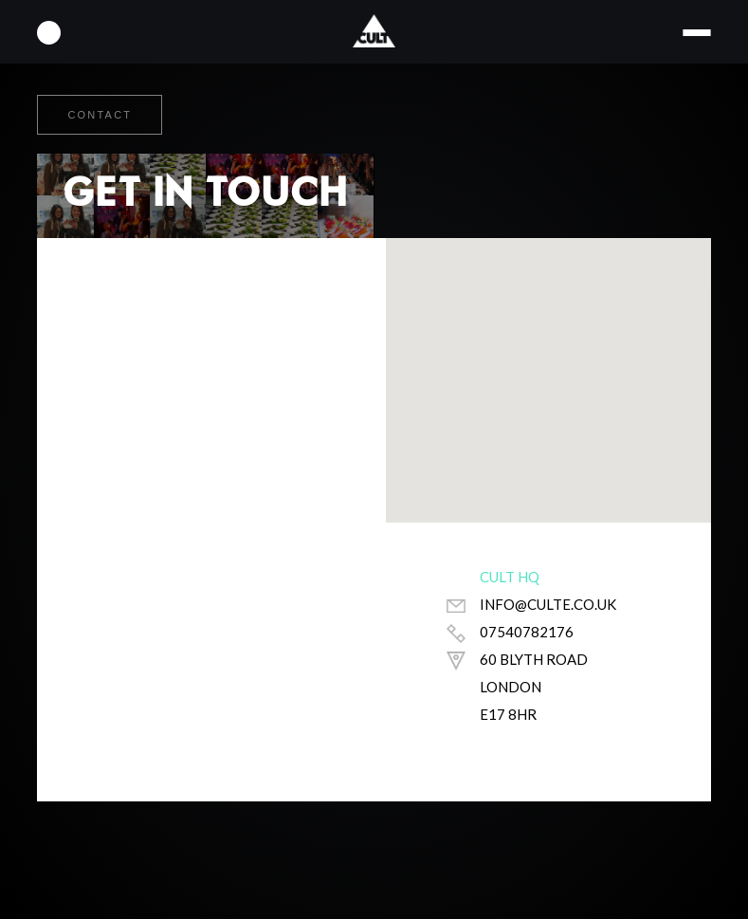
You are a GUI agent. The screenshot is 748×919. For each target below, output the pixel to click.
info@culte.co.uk (548, 604)
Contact (99, 114)
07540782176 (527, 631)
